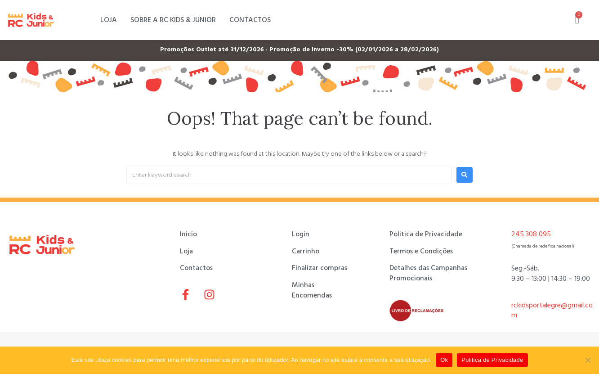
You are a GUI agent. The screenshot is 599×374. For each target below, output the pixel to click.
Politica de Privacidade (492, 359)
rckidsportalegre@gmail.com (552, 310)
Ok (444, 359)
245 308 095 (531, 234)
